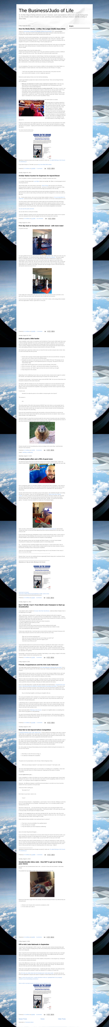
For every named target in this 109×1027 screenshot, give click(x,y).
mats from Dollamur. (50, 257)
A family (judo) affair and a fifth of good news (36, 459)
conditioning (30, 452)
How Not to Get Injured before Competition (35, 730)
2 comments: (40, 331)
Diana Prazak (45, 185)
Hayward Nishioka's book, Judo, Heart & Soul (30, 732)
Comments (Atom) (29, 1022)
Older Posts (62, 1019)
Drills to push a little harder (29, 338)
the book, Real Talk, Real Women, (42, 610)
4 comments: (39, 937)
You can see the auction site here (26, 208)
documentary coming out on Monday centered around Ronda (38, 31)
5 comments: (40, 168)
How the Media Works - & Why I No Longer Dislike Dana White (42, 29)
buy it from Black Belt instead (44, 164)
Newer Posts (23, 1019)
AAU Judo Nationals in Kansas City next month (51, 667)
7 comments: (39, 657)
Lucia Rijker (36, 181)
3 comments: (39, 450)
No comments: (40, 218)
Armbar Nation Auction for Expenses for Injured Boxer (39, 176)
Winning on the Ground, (36, 710)
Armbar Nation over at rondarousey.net (47, 528)
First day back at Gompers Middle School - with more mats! (41, 226)
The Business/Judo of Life (46, 10)
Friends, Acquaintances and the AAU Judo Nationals (38, 665)
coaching (24, 452)
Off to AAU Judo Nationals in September (34, 944)
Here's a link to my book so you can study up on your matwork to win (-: (35, 983)
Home (42, 1019)
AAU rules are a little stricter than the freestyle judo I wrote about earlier (37, 973)
